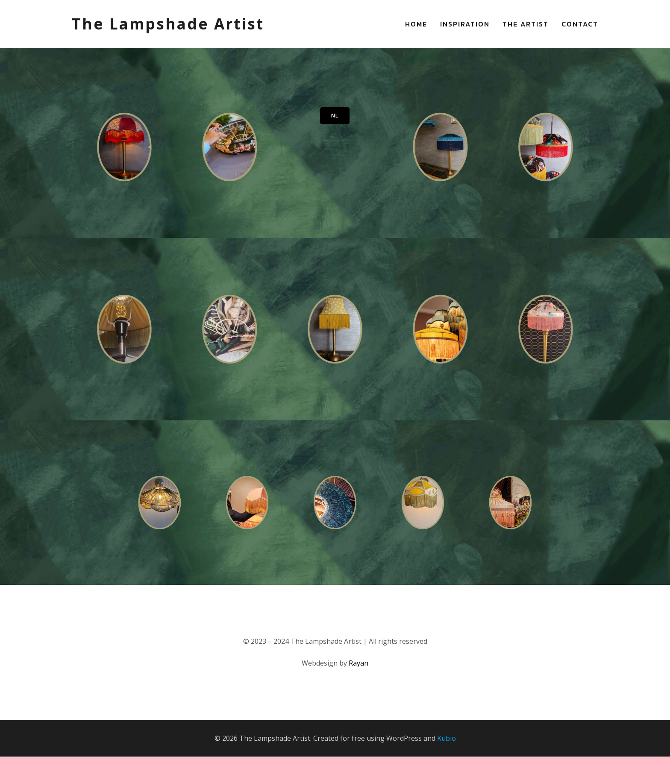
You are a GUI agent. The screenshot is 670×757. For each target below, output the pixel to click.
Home (416, 24)
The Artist (525, 24)
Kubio (446, 738)
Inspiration (465, 24)
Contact (579, 24)
